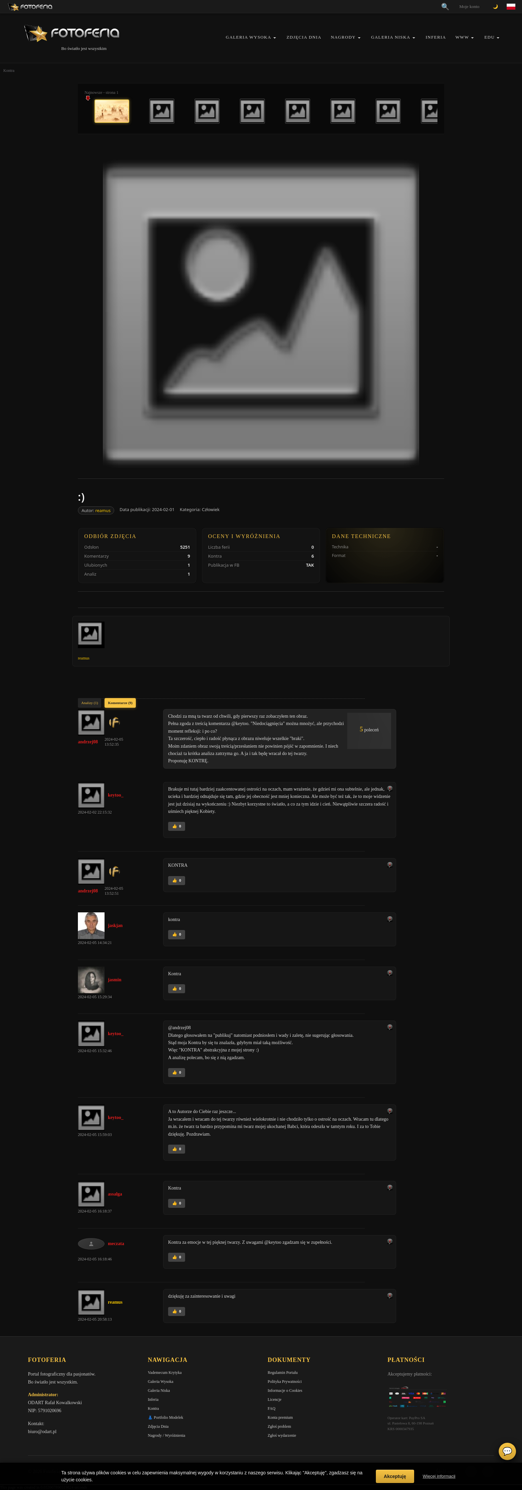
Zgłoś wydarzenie (282, 1435)
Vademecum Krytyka (165, 1372)
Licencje (274, 1399)
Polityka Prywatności (285, 1381)
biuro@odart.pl (42, 1431)
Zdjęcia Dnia (304, 37)
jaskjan (115, 925)
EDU (489, 37)
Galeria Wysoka (248, 37)
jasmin (114, 979)
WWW (462, 37)
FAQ (271, 1408)
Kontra (153, 1408)
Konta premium (280, 1417)
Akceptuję (395, 1476)
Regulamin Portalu (283, 1372)
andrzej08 (88, 741)
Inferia (436, 37)
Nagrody (343, 37)
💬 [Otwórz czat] (507, 1451)
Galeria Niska (390, 37)
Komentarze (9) (120, 703)
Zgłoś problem (279, 1426)
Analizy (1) (89, 703)
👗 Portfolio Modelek (165, 1417)
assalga (115, 1194)
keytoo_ (116, 795)
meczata (116, 1243)
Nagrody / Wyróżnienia (166, 1435)
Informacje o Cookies (285, 1390)
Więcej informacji (439, 1476)
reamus (103, 510)
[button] (274, 37)
